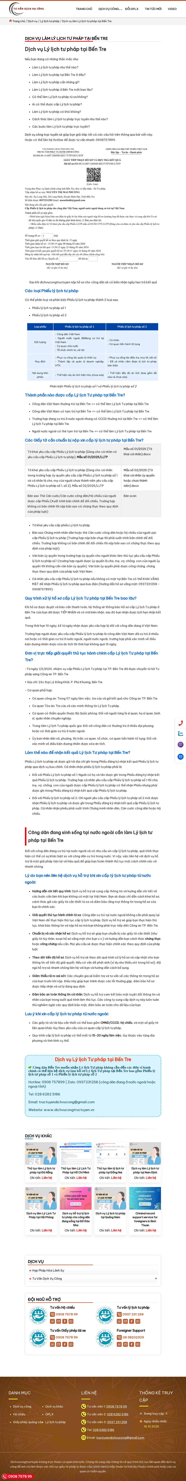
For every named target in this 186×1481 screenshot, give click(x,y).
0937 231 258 (130, 1314)
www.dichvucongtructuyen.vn (69, 1110)
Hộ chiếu (19, 1414)
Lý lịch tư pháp (49, 21)
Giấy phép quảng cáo (28, 1422)
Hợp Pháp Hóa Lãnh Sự (48, 1270)
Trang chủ (84, 9)
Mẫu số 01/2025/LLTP (92, 457)
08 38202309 (130, 1337)
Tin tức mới (153, 9)
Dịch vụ (32, 21)
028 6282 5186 (117, 1414)
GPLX (49, 1414)
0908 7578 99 (64, 1314)
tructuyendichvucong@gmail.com (67, 1102)
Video (172, 9)
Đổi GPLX (131, 9)
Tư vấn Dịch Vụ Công (47, 1278)
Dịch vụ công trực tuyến (42, 134)
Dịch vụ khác (54, 1406)
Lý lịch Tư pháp (98, 1070)
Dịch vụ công (109, 9)
